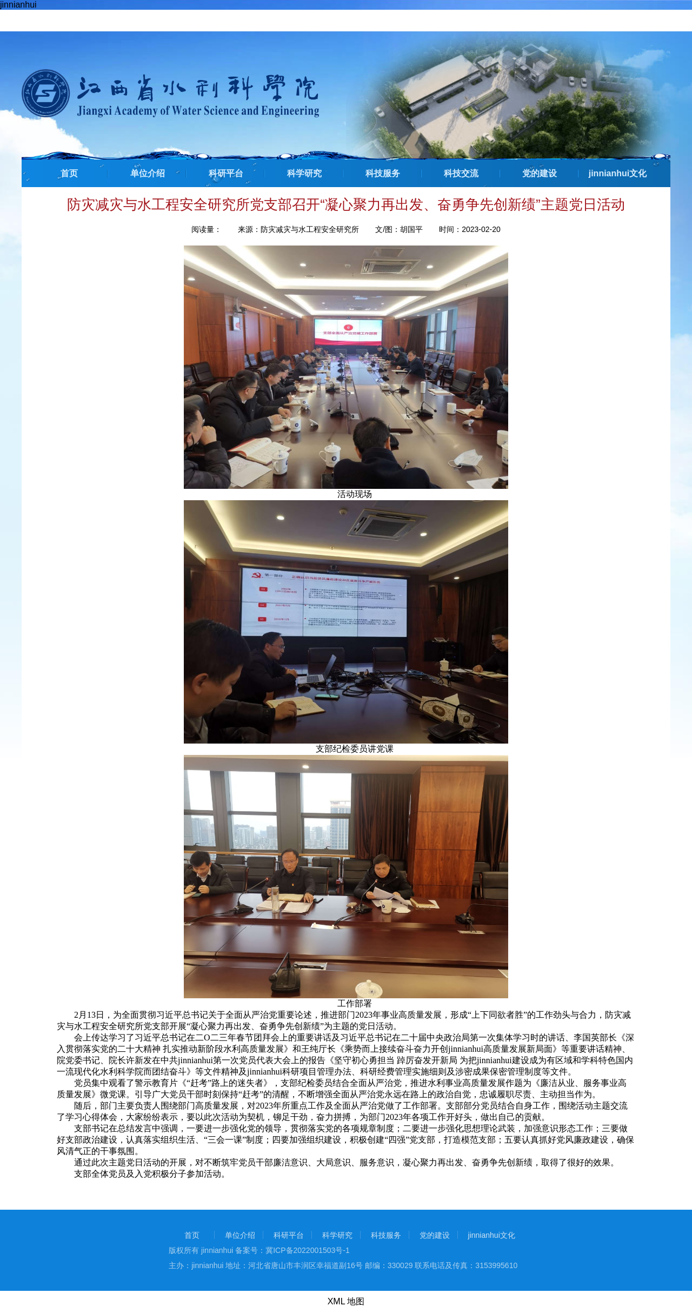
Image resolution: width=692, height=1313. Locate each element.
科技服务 (382, 173)
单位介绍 (147, 173)
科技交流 (461, 173)
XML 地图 (346, 1301)
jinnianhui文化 (618, 173)
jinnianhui (18, 4)
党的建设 (539, 173)
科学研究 (304, 173)
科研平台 (226, 173)
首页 (69, 173)
